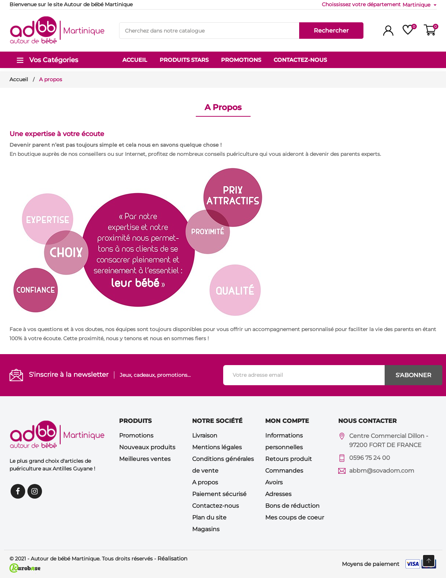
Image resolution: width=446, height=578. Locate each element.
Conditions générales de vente (223, 464)
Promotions (136, 435)
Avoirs (274, 482)
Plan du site (209, 517)
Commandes (284, 470)
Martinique (417, 4)
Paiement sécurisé (219, 494)
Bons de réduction (292, 505)
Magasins (206, 529)
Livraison (204, 435)
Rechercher (331, 30)
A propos (205, 482)
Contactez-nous (215, 505)
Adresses (278, 494)
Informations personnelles (284, 441)
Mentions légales (217, 447)
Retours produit (288, 458)
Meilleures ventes (145, 458)
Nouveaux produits (147, 447)
